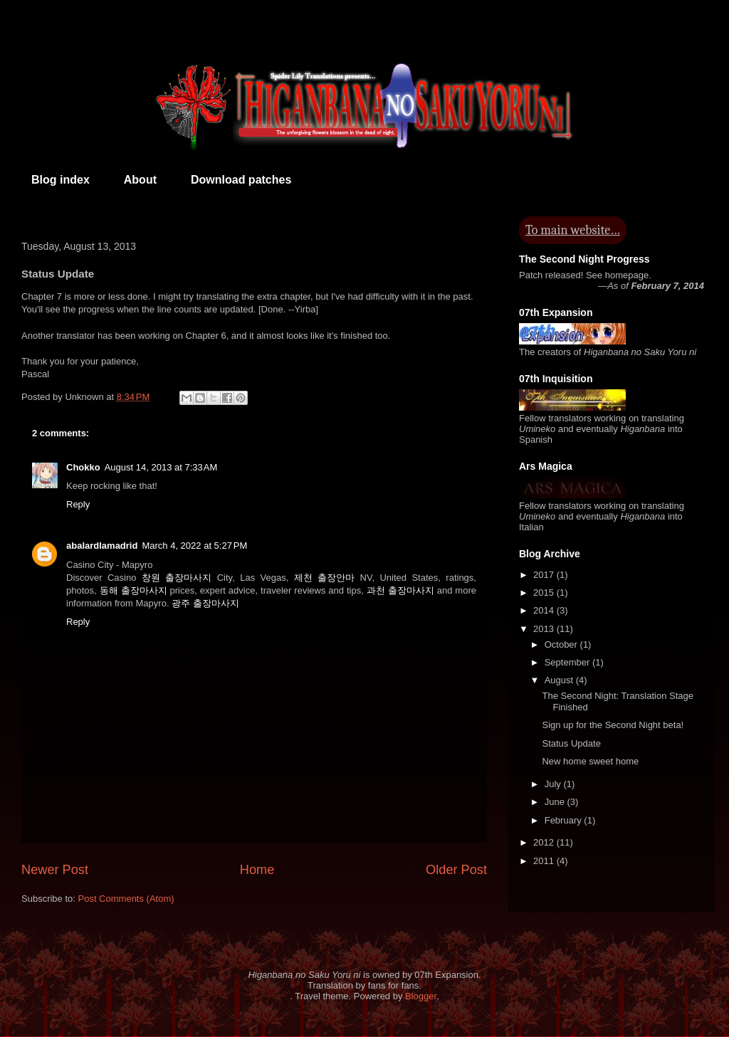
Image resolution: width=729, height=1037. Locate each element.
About (140, 180)
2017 (545, 574)
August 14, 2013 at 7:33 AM (161, 467)
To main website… (572, 230)
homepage (627, 275)
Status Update (571, 743)
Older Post (456, 870)
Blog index (60, 180)
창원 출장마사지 (176, 577)
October (562, 644)
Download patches (241, 180)
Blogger (420, 996)
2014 (545, 610)
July (554, 784)
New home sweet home (590, 761)
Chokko (83, 467)
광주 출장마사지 (205, 603)
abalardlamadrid (101, 545)
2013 (545, 628)
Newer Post (54, 870)
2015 (545, 592)
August (560, 680)
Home (257, 870)
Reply (78, 504)
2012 (545, 842)
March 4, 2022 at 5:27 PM (194, 545)
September (568, 662)
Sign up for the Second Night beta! (612, 725)
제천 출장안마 (324, 577)
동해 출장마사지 (133, 590)
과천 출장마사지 (400, 590)
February (564, 820)
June (556, 801)
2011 (545, 861)
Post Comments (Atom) (126, 898)
